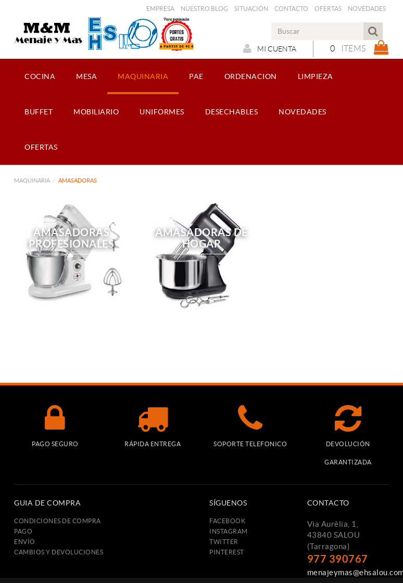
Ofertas (328, 8)
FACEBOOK (227, 520)
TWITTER (223, 541)
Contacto (291, 8)
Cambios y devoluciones (58, 552)
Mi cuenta (269, 48)
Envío (24, 541)
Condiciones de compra (57, 520)
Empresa (160, 8)
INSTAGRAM (228, 531)
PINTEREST (226, 552)
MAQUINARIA (32, 180)
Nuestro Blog (204, 8)
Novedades (367, 8)
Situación (251, 8)
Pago (23, 531)
